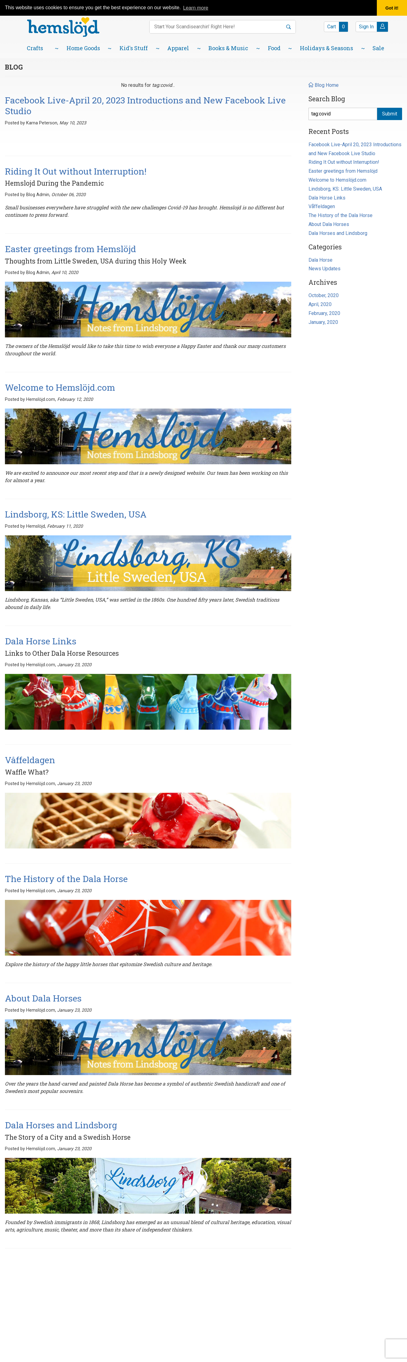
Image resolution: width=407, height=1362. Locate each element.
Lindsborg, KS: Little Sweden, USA (345, 189)
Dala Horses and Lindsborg (337, 233)
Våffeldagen (321, 206)
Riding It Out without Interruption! (343, 162)
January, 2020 (323, 322)
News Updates (324, 269)
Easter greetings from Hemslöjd (342, 171)
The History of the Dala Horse (340, 215)
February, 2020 (324, 313)
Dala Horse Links (326, 198)
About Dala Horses (328, 224)
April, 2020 (320, 304)
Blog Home (323, 85)
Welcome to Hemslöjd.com (337, 180)
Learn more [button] (195, 7)
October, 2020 (323, 295)
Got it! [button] (391, 8)
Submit (389, 114)
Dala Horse (320, 260)
